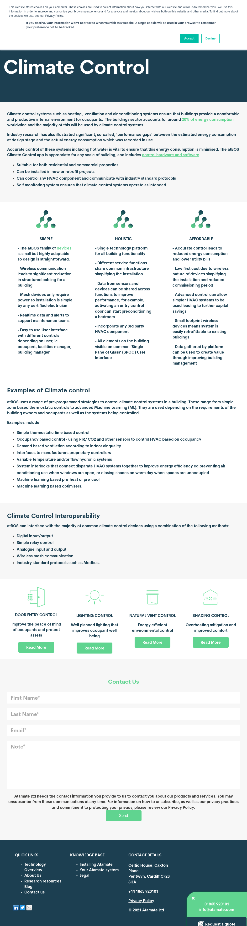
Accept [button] (189, 38)
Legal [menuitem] (84, 875)
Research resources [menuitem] (42, 881)
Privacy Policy (141, 900)
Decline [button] (210, 38)
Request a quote (207, 217)
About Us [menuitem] (32, 875)
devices (64, 248)
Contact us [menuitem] (34, 892)
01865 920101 (207, 197)
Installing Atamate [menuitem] (96, 864)
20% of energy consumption (208, 119)
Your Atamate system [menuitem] (99, 869)
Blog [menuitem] (28, 886)
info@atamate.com (207, 202)
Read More (36, 647)
